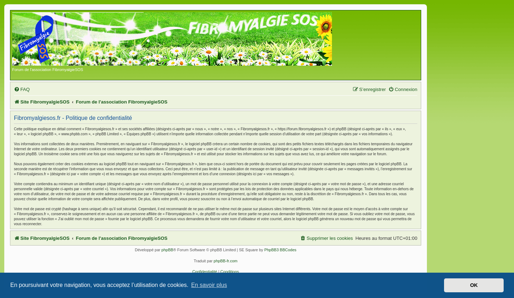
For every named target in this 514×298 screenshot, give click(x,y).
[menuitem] (22, 89)
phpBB (167, 250)
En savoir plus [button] (209, 285)
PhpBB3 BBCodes (280, 250)
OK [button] (474, 285)
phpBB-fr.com (226, 261)
